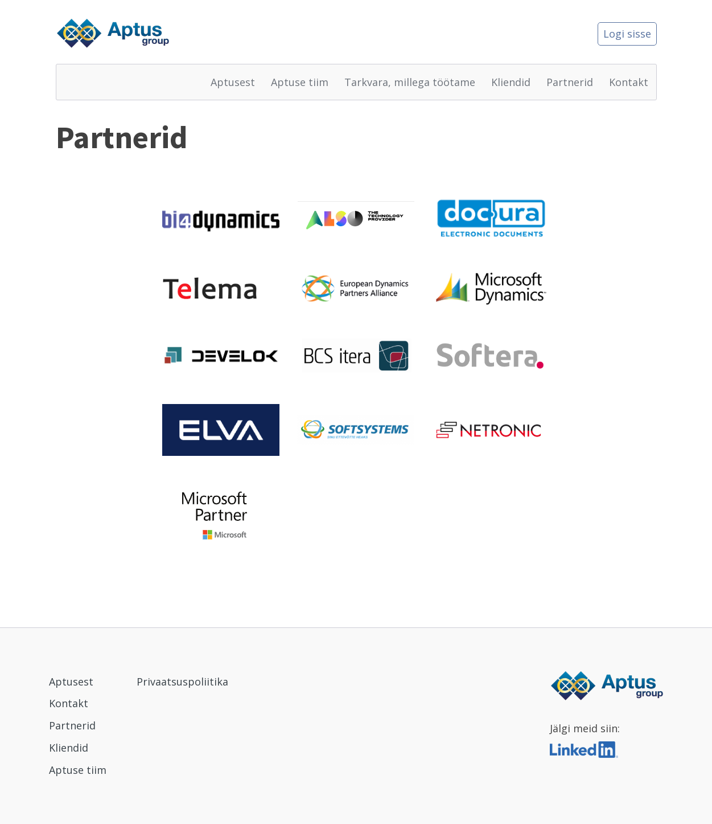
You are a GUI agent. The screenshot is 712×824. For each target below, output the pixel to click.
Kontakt (628, 82)
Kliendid (510, 82)
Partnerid (569, 82)
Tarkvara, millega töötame (409, 82)
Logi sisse (627, 33)
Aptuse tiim (299, 82)
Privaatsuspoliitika (182, 681)
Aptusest (233, 82)
